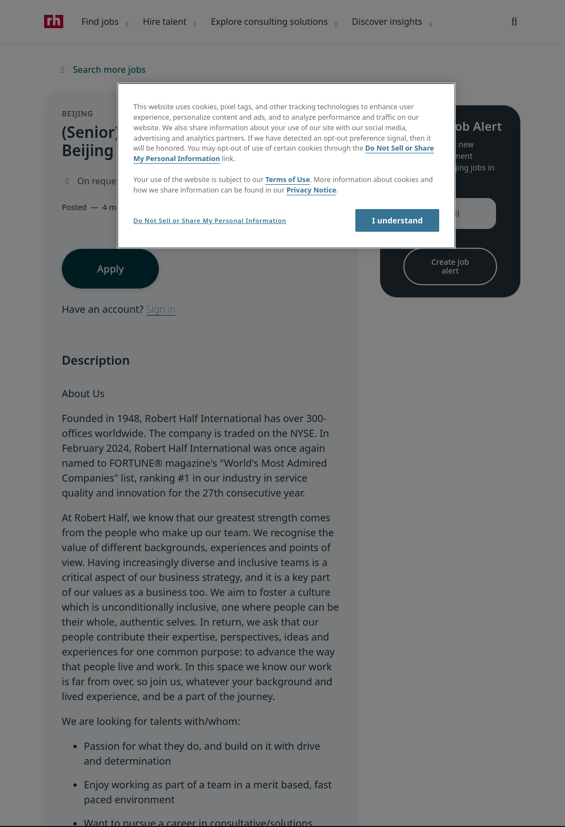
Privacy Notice (311, 190)
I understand (397, 220)
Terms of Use (287, 179)
